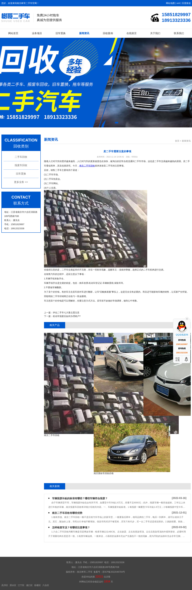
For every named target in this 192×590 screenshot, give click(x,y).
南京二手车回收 (87, 165)
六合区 (45, 585)
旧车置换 (61, 33)
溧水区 (13, 585)
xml (178, 3)
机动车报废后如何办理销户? (67, 316)
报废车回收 (21, 165)
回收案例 (108, 33)
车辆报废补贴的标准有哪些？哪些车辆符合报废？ (80, 498)
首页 (177, 141)
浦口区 (29, 585)
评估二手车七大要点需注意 (66, 312)
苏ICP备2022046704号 (113, 572)
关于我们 (155, 33)
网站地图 (170, 3)
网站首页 (13, 33)
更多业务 (21, 182)
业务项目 (37, 33)
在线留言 (132, 33)
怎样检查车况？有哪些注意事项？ (71, 527)
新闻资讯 (84, 33)
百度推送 (186, 3)
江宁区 (21, 585)
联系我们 (179, 33)
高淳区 (4, 585)
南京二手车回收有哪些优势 (67, 513)
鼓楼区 (37, 585)
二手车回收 (21, 157)
